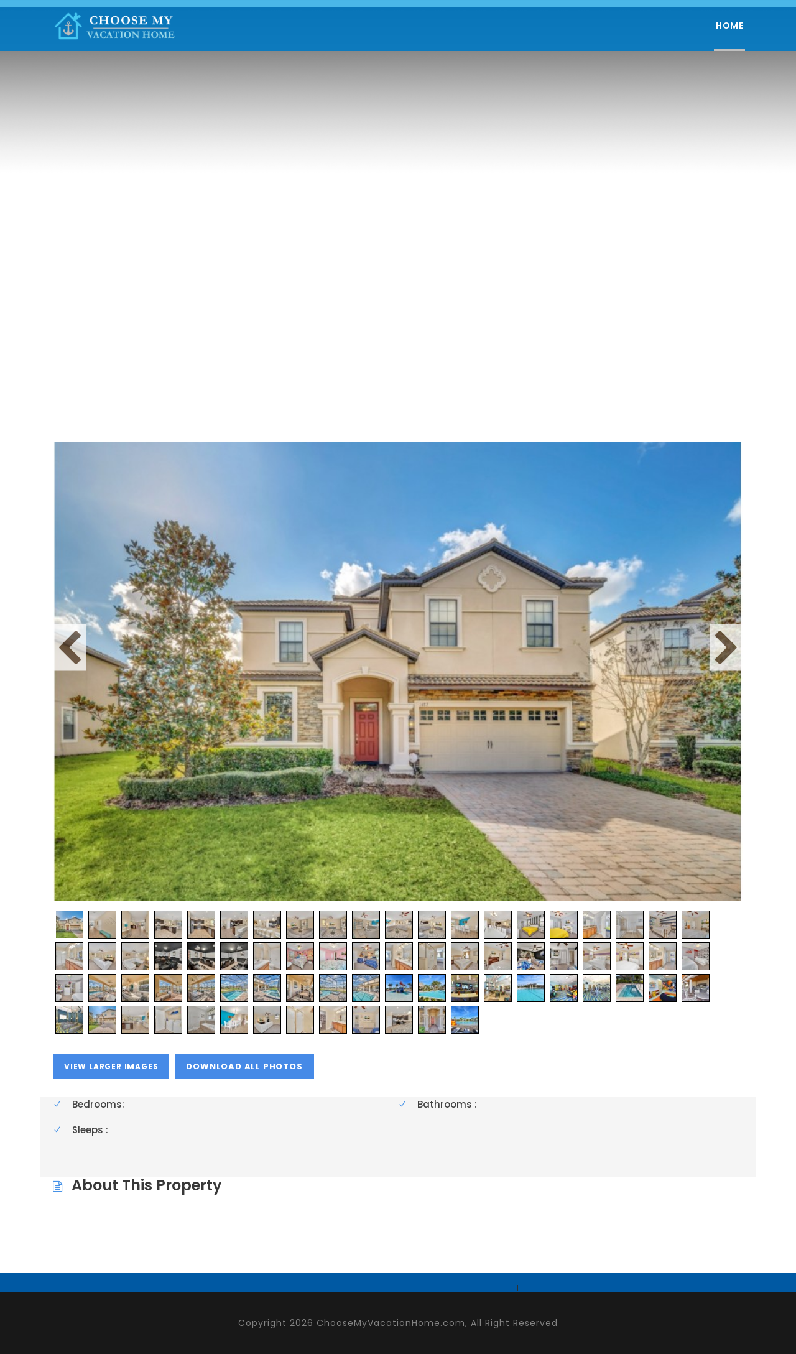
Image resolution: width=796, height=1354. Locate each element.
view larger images (111, 1066)
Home (729, 25)
